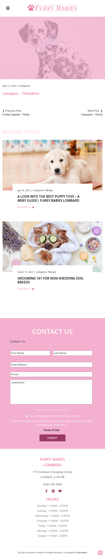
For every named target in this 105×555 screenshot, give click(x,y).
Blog (41, 61)
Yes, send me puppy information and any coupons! (54, 415)
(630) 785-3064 (52, 484)
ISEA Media (82, 552)
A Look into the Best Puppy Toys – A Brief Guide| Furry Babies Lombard (49, 198)
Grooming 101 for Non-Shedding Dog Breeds (50, 280)
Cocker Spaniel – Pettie (15, 114)
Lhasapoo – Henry (91, 114)
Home (31, 61)
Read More (24, 207)
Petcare (49, 190)
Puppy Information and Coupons (51, 410)
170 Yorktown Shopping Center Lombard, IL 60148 (52, 474)
